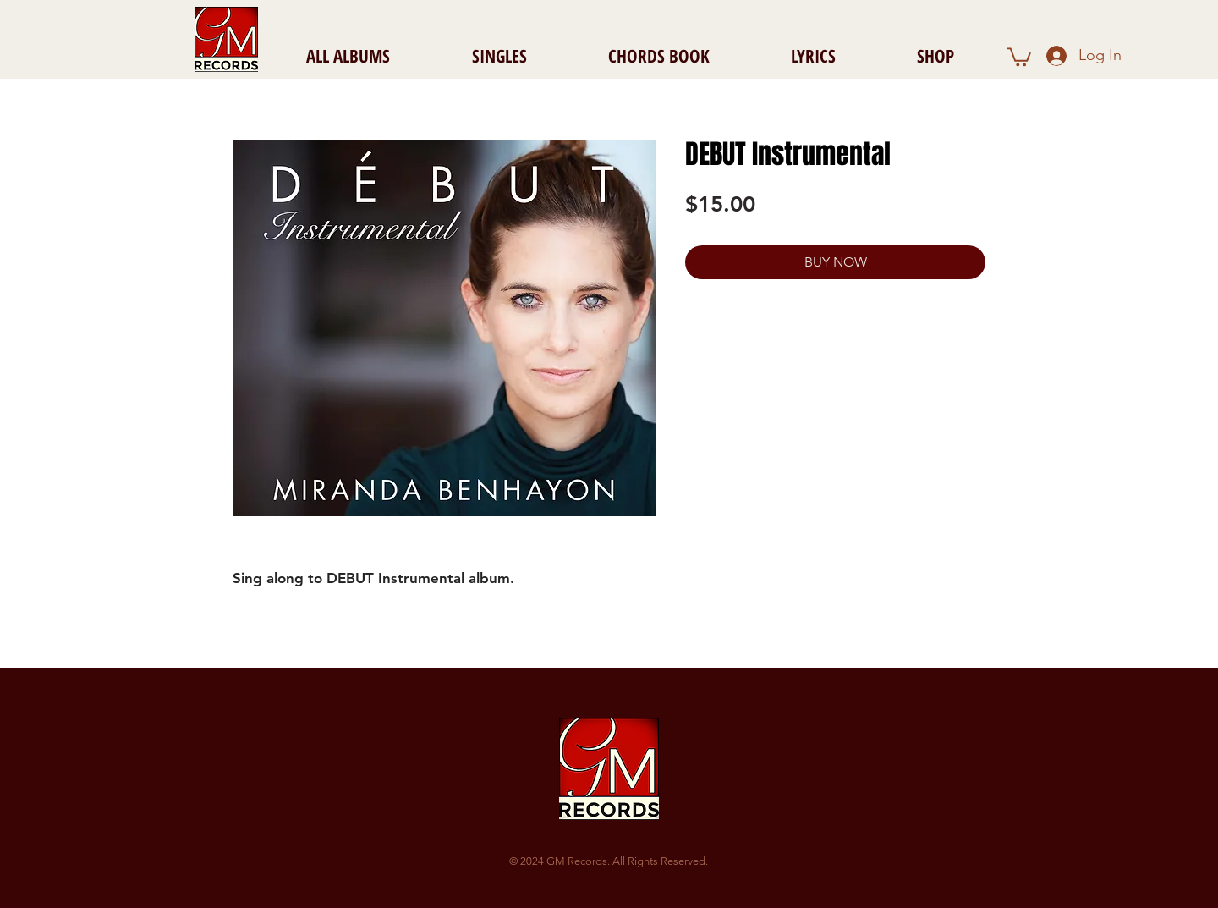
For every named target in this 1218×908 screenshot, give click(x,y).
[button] (1019, 56)
